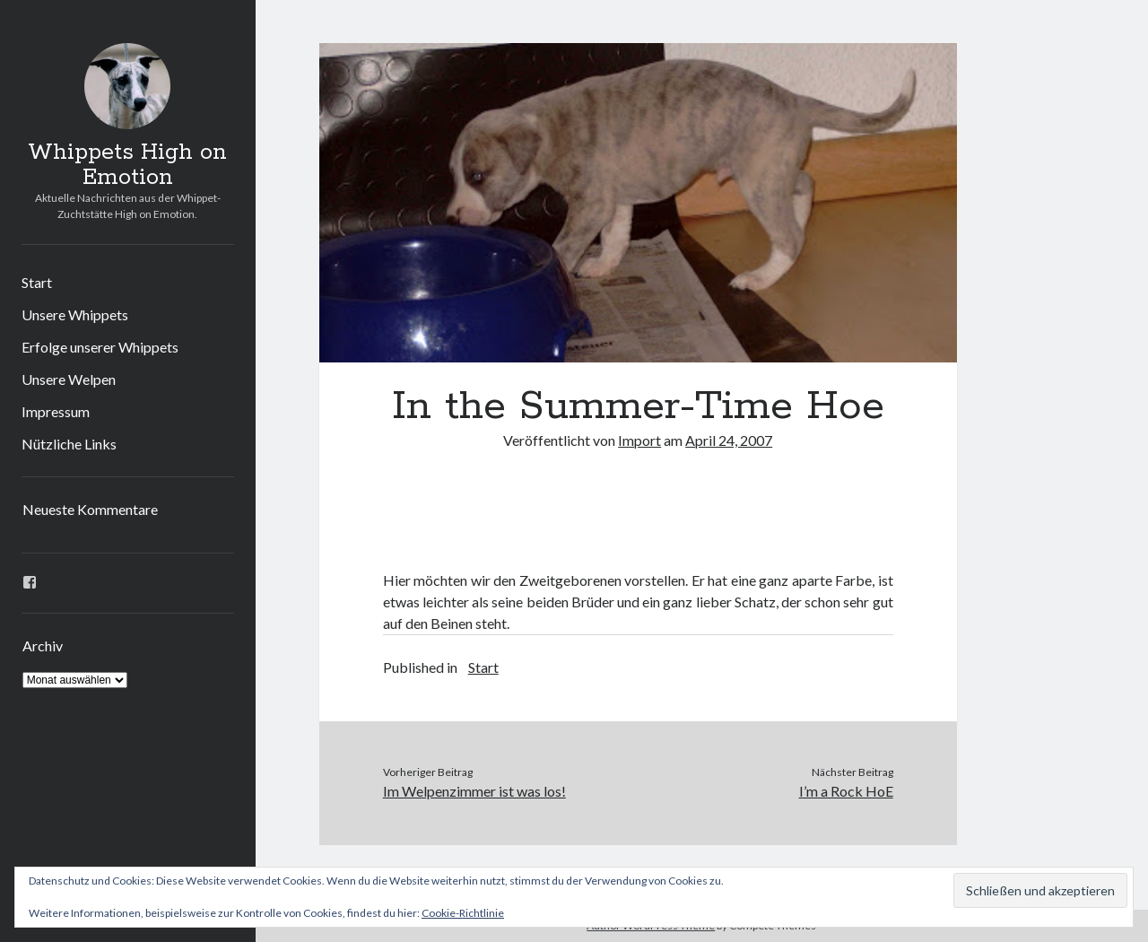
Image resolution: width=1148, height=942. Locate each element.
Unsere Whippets (75, 314)
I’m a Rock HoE (846, 790)
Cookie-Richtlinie (463, 913)
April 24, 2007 (728, 440)
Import (639, 440)
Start (37, 282)
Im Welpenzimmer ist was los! (474, 790)
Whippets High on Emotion (127, 165)
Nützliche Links (69, 443)
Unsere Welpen (69, 379)
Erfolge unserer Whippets (100, 346)
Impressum (56, 411)
